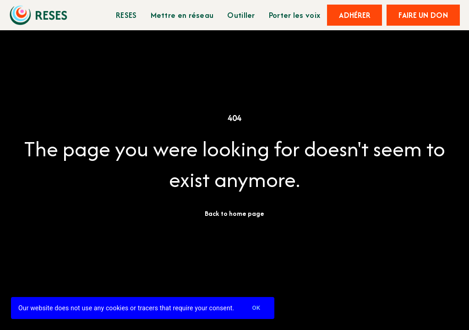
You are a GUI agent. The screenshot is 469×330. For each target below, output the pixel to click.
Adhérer (354, 15)
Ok (256, 308)
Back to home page (234, 213)
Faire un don (423, 15)
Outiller (241, 15)
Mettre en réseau (182, 15)
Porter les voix (295, 15)
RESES (126, 15)
